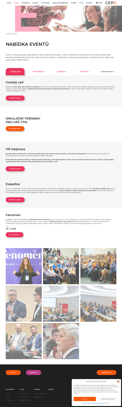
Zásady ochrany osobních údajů (100, 403)
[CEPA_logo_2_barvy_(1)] (110, 2)
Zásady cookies (87, 403)
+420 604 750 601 (40, 393)
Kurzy (7, 393)
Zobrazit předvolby (108, 399)
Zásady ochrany (25, 400)
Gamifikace (9, 400)
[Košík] (96, 3)
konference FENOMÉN (20, 219)
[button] (118, 381)
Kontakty (23, 397)
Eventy (8, 397)
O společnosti (24, 393)
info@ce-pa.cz (39, 397)
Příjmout (85, 399)
